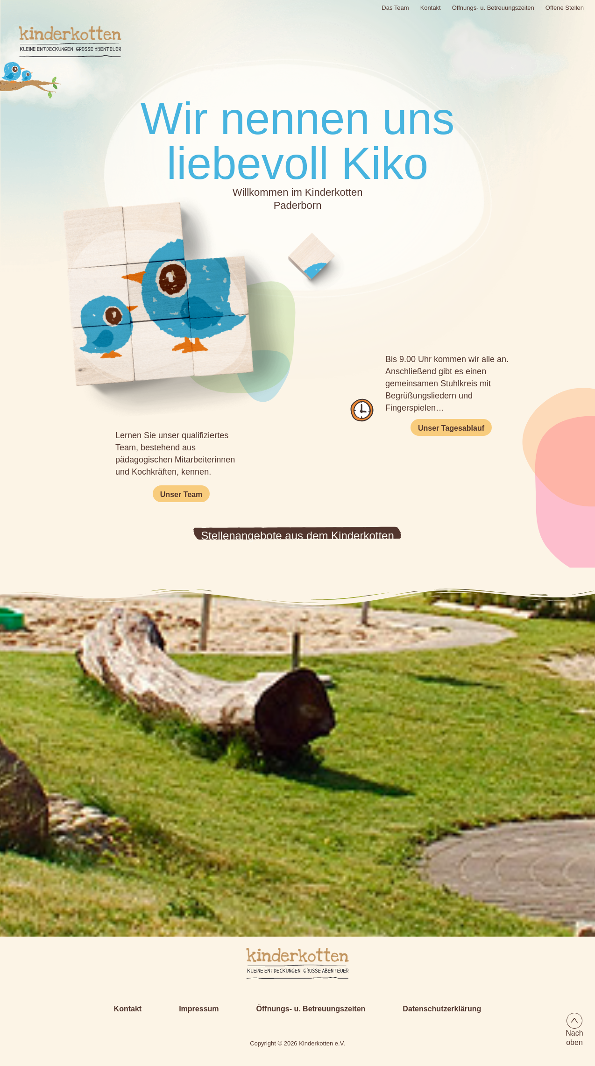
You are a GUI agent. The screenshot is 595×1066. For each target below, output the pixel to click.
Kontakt (430, 7)
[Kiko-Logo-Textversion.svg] (297, 963)
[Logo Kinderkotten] (60, 41)
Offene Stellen (564, 7)
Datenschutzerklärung (442, 1009)
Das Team (395, 7)
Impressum (199, 1009)
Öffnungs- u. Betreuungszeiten (493, 7)
